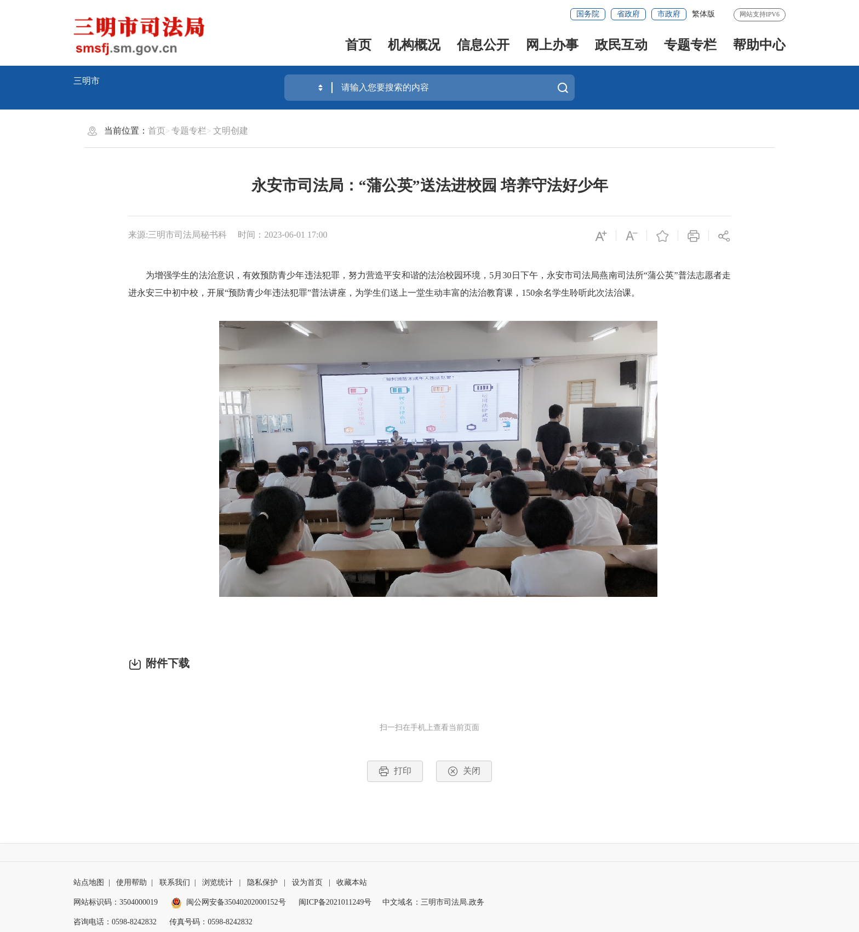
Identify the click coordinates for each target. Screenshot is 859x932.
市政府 (668, 14)
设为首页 (307, 882)
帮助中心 (759, 45)
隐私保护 (262, 882)
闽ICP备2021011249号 (335, 902)
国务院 (587, 14)
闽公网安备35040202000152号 (228, 902)
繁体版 (703, 14)
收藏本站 (351, 882)
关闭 (464, 771)
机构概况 (414, 45)
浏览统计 (217, 882)
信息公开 (483, 45)
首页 (358, 45)
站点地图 (88, 882)
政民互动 (621, 45)
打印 (395, 771)
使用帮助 (131, 882)
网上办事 (552, 45)
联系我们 (174, 882)
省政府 (628, 14)
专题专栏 (690, 45)
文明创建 (230, 130)
